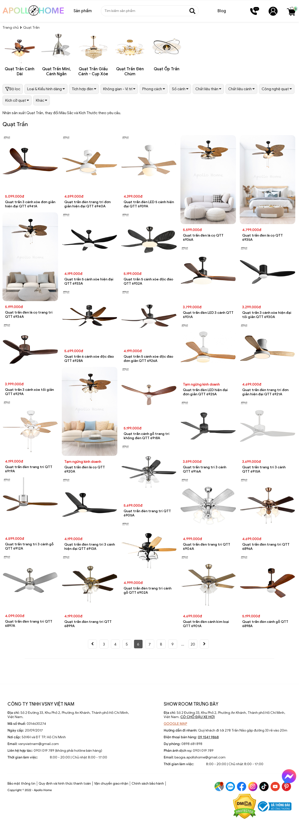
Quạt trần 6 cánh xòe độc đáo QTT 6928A (89, 358)
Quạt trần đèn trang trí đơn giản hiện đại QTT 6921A (265, 392)
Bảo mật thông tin (21, 783)
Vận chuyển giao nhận (111, 783)
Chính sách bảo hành (148, 783)
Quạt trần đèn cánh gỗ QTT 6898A (265, 624)
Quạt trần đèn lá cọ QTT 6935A (262, 237)
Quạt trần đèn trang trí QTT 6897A (28, 623)
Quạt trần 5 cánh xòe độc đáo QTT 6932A (148, 281)
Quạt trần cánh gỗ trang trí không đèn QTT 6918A (146, 436)
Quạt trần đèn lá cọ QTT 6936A (203, 237)
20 (193, 644)
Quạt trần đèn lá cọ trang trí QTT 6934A (29, 314)
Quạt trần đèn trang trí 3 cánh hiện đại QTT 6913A (89, 546)
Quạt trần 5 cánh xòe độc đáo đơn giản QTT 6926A (148, 358)
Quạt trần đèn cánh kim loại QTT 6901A (206, 624)
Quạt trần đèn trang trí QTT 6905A (147, 513)
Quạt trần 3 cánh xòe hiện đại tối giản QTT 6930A (266, 315)
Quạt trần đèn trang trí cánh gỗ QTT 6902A (147, 590)
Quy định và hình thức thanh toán (65, 783)
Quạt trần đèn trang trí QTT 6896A (266, 546)
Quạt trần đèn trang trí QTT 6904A (206, 546)
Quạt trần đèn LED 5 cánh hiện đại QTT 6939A (149, 204)
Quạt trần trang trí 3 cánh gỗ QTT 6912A (29, 546)
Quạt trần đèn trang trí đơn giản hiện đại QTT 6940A (87, 204)
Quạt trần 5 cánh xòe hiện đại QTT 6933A (88, 281)
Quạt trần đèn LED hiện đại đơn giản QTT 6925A (205, 392)
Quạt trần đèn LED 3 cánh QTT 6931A (208, 315)
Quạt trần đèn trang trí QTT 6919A (28, 469)
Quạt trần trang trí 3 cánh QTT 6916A (204, 469)
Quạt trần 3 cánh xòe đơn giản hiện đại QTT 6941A (30, 204)
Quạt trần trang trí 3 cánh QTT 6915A (264, 469)
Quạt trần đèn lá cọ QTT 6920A (84, 469)
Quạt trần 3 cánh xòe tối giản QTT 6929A (29, 392)
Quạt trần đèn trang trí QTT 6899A (88, 624)
